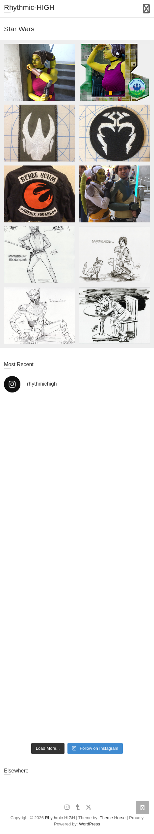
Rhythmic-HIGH (29, 7)
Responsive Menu (146, 8)
